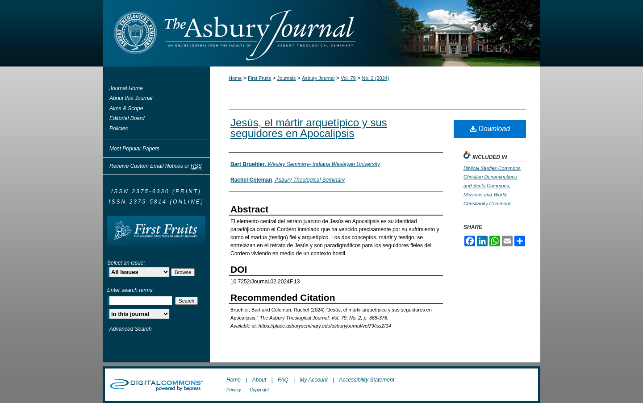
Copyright (259, 389)
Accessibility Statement (366, 380)
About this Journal (130, 98)
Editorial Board (127, 118)
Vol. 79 (348, 78)
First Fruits (259, 78)
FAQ (283, 380)
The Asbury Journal (350, 33)
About (259, 380)
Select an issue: (126, 263)
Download (490, 129)
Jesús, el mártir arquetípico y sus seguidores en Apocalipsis (308, 127)
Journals (286, 78)
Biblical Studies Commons (492, 168)
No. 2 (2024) (375, 78)
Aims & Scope (126, 108)
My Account (314, 380)
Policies (118, 128)
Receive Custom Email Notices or (155, 166)
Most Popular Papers (134, 148)
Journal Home (126, 88)
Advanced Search (130, 329)
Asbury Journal (318, 78)
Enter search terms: (130, 290)
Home (235, 78)
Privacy (233, 389)
